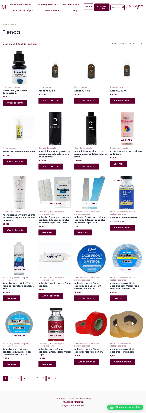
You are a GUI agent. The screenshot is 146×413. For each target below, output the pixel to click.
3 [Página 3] (18, 378)
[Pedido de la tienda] (126, 43)
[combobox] (116, 7)
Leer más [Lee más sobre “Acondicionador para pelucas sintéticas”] (119, 163)
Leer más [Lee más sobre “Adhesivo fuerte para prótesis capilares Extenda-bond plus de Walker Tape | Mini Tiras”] (47, 232)
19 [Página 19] (49, 378)
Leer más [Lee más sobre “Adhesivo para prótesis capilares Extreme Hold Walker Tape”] (47, 364)
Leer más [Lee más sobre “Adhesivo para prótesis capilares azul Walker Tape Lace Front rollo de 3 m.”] (11, 364)
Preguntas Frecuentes (73, 405)
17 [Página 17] (37, 378)
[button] (125, 407)
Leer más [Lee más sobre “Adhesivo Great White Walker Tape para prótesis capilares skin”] (11, 298)
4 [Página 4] (24, 378)
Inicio (5, 24)
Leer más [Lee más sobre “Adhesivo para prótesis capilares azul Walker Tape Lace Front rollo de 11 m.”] (119, 298)
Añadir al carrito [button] (15, 102)
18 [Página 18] (43, 378)
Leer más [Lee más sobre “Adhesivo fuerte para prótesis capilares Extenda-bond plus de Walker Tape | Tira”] (83, 232)
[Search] (123, 7)
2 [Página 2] (11, 378)
